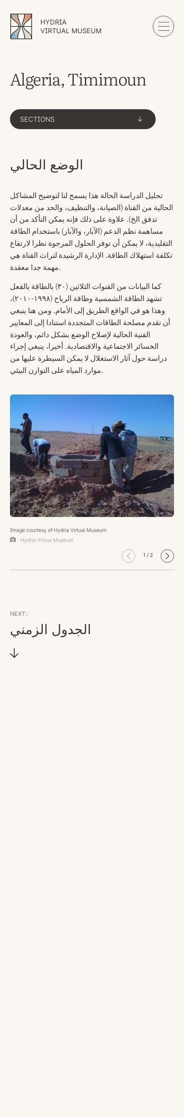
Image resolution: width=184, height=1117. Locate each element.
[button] (167, 556)
